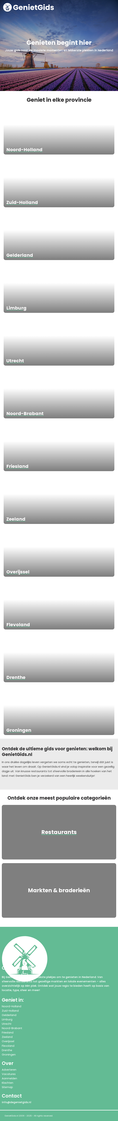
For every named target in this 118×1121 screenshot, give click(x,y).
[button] (114, 7)
